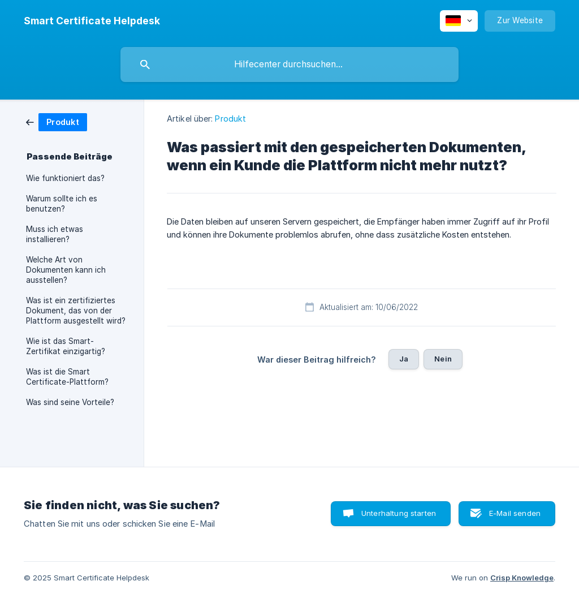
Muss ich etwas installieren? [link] (54, 234)
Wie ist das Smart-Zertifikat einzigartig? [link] (65, 346)
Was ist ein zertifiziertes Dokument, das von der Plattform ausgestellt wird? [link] (76, 310)
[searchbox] (289, 64)
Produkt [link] (230, 118)
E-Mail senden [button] (515, 513)
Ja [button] (403, 358)
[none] (92, 21)
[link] (56, 121)
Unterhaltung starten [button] (398, 513)
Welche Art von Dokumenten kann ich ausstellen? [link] (66, 270)
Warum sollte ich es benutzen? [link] (61, 203)
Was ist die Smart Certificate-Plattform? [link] (67, 376)
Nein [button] (443, 358)
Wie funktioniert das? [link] (65, 178)
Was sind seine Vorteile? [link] (70, 402)
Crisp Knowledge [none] (522, 577)
